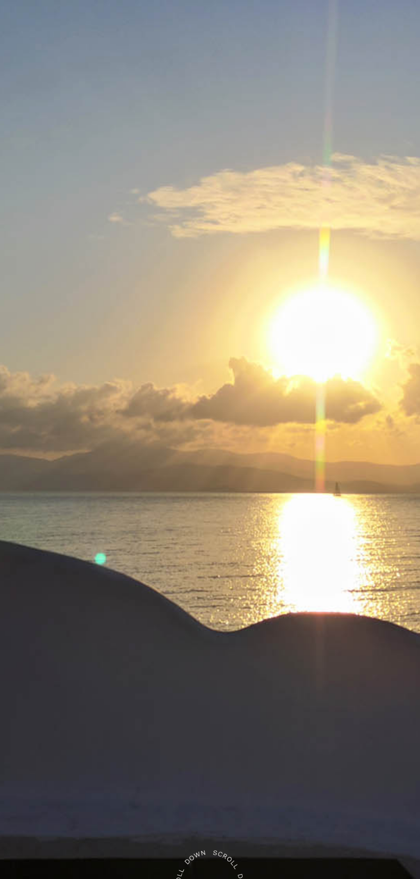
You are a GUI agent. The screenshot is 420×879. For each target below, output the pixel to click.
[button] (28, 25)
